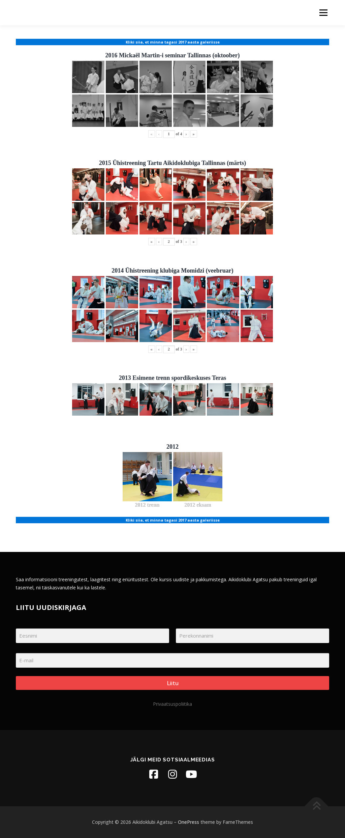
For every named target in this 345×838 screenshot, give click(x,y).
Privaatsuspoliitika (172, 704)
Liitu (173, 683)
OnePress (188, 822)
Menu (323, 12)
